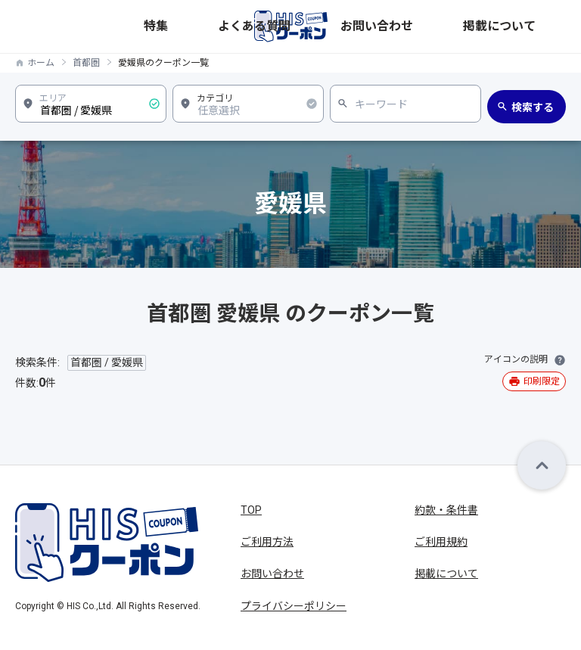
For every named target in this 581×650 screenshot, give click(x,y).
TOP (251, 510)
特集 (356, 26)
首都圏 (86, 63)
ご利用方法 (267, 542)
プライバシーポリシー (293, 606)
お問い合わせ (469, 26)
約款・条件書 (446, 510)
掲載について (536, 26)
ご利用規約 (441, 542)
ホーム (40, 63)
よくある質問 (403, 26)
